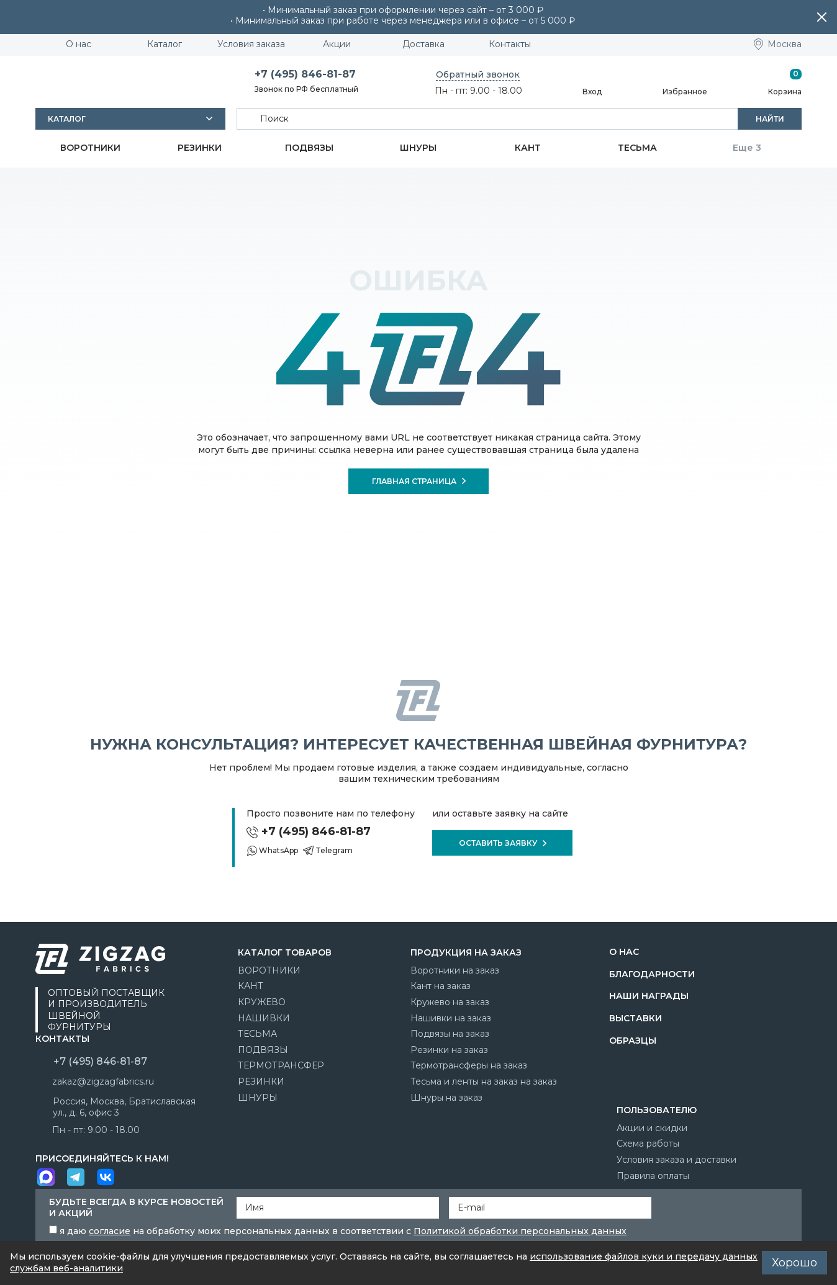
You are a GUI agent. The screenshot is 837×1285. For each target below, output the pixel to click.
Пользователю (657, 1110)
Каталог (67, 118)
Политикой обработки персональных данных (520, 1231)
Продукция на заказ (466, 952)
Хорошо (794, 1262)
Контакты (62, 1038)
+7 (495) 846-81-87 (305, 74)
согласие (109, 1231)
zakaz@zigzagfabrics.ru (103, 1081)
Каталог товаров (285, 952)
